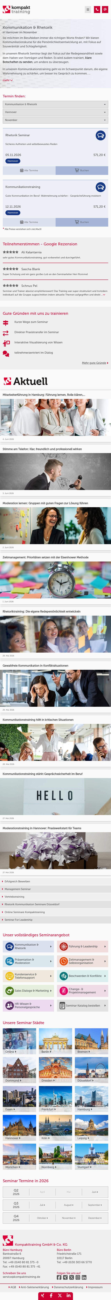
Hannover (13, 161)
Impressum (94, 1287)
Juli (42, 1205)
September (95, 1205)
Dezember (94, 1218)
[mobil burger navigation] (88, 9)
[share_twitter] (60, 1296)
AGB (12, 1287)
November (68, 1218)
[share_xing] (42, 1296)
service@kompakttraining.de (21, 1276)
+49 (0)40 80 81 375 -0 (23, 1262)
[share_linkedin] (68, 1296)
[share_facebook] (51, 1296)
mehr (8, 80)
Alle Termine (29, 170)
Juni (95, 1192)
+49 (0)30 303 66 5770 (77, 1262)
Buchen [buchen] (82, 170)
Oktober (42, 1218)
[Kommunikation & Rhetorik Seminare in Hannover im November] (97, 9)
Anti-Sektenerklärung (34, 1287)
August (68, 1205)
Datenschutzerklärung (67, 1287)
